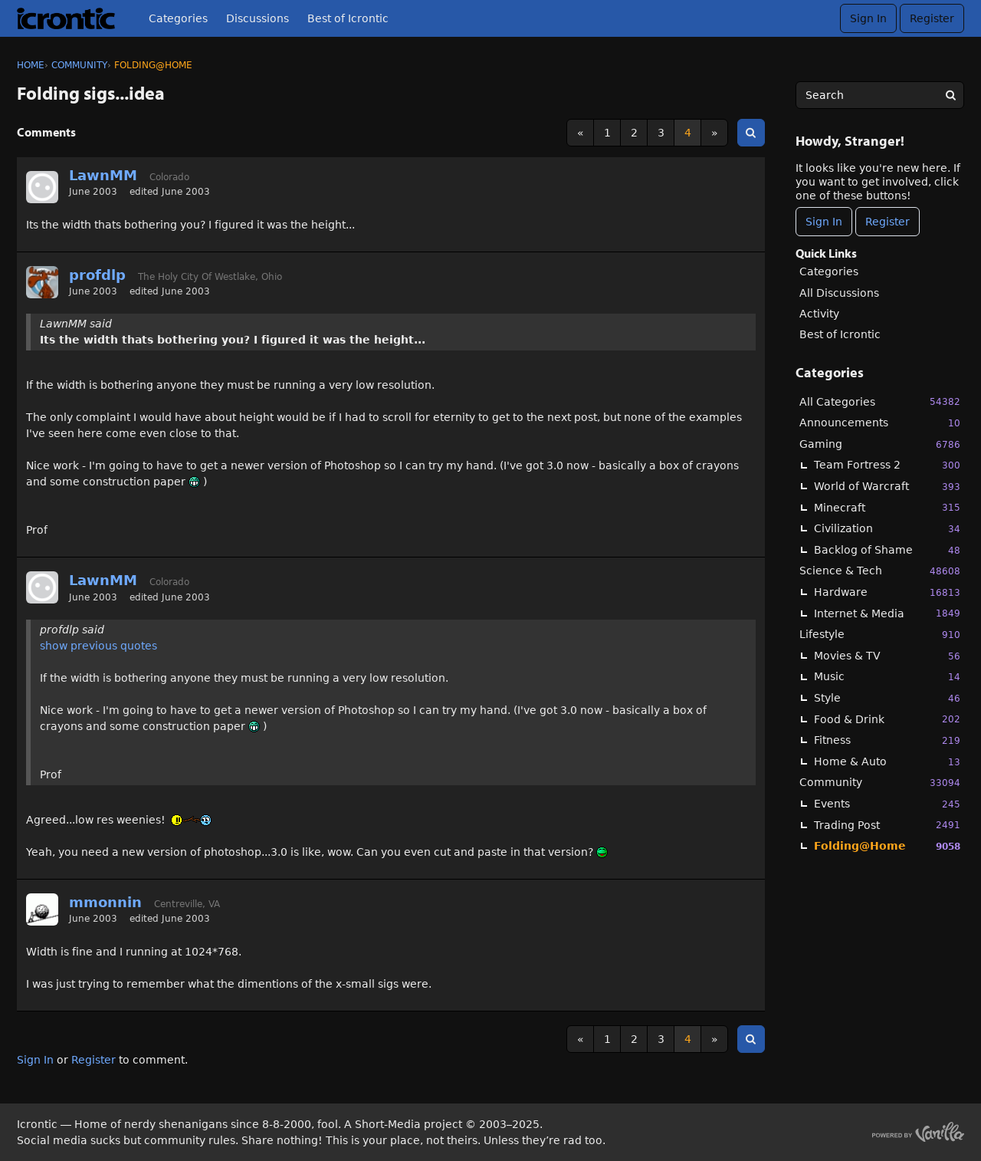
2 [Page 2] (634, 133)
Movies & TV (887, 656)
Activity (819, 314)
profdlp (97, 275)
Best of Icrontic (348, 18)
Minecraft (887, 507)
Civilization (887, 528)
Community (879, 782)
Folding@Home (887, 846)
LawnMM (103, 175)
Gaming (879, 444)
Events (887, 804)
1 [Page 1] (607, 133)
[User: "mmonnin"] (42, 909)
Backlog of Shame (887, 550)
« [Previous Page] (580, 133)
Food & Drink (887, 719)
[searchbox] (880, 95)
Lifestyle (879, 634)
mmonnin (105, 902)
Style (887, 698)
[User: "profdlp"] (42, 282)
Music (887, 676)
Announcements (879, 423)
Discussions (257, 18)
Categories (178, 18)
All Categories (879, 401)
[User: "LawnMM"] (42, 187)
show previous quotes (98, 646)
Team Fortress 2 (887, 465)
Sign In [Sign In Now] (823, 221)
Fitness (887, 740)
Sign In (868, 18)
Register (932, 18)
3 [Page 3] (661, 133)
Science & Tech (879, 571)
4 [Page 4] (687, 133)
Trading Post (887, 824)
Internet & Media (887, 613)
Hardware (887, 592)
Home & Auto (887, 762)
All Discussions (839, 293)
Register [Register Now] (887, 221)
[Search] (950, 95)
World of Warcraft (887, 486)
